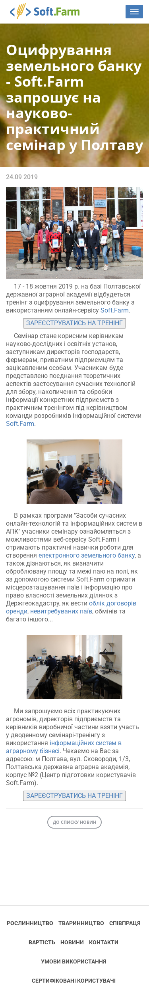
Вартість (42, 942)
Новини (72, 942)
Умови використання (73, 961)
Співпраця (124, 923)
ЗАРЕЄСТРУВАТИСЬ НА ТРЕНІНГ (74, 323)
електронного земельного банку (87, 555)
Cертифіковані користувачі (74, 980)
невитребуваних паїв (60, 611)
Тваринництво (81, 923)
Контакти (103, 942)
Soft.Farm (49, 11)
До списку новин (74, 822)
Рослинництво (30, 923)
